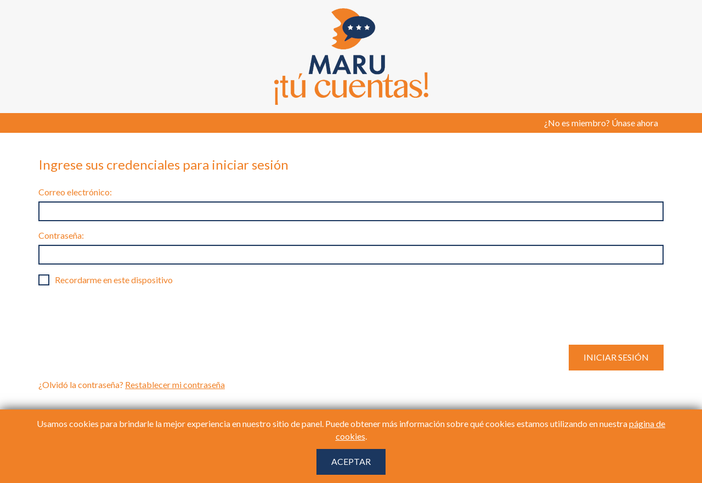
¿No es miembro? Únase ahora (601, 122)
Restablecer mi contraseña (175, 384)
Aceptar (351, 461)
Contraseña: (61, 235)
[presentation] (121, 315)
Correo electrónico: (75, 192)
